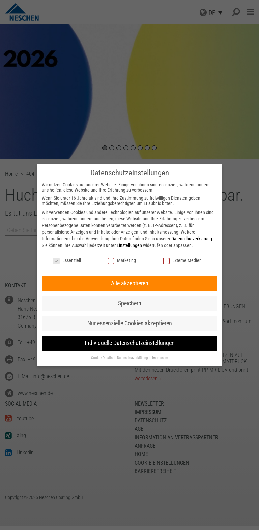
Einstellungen (129, 245)
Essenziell (67, 260)
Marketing (122, 260)
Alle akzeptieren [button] (129, 283)
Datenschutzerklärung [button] (133, 358)
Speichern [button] (129, 303)
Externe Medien (182, 260)
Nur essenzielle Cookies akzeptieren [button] (129, 323)
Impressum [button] (160, 358)
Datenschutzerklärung (191, 238)
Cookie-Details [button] (102, 358)
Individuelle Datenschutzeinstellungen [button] (130, 343)
